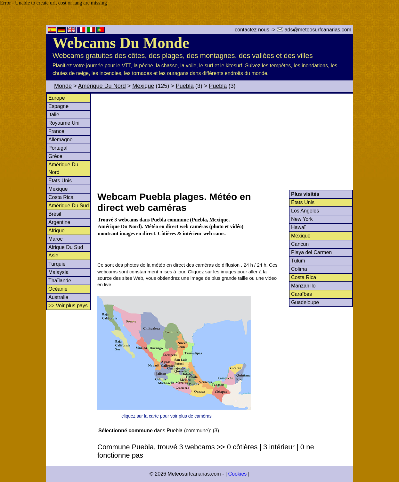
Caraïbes (301, 294)
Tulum (298, 260)
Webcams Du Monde (121, 42)
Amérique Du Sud (68, 205)
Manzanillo (303, 285)
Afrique (56, 230)
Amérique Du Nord (102, 86)
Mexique (143, 86)
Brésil (54, 214)
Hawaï (298, 227)
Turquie (57, 264)
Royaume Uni (63, 123)
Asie (53, 255)
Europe (56, 98)
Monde (63, 86)
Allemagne (60, 139)
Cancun (300, 244)
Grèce (55, 156)
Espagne (58, 106)
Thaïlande (59, 280)
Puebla (185, 86)
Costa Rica (60, 197)
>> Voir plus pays (68, 305)
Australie (58, 297)
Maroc (55, 239)
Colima (299, 269)
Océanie (58, 289)
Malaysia (58, 272)
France (56, 131)
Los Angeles (305, 210)
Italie (53, 114)
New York (302, 219)
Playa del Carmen (311, 252)
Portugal (58, 148)
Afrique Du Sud (65, 247)
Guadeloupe (305, 302)
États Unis (60, 180)
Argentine (59, 222)
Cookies (237, 474)
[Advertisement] (225, 142)
